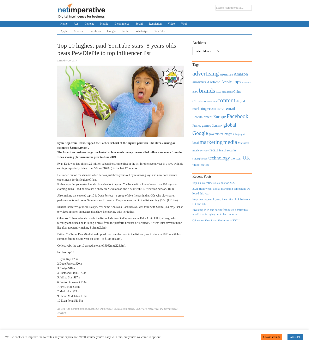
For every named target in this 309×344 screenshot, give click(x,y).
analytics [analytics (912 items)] (199, 82)
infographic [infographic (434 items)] (239, 133)
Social (139, 23)
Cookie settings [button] (271, 336)
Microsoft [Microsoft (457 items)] (243, 143)
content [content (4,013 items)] (226, 100)
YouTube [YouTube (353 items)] (205, 164)
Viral (184, 23)
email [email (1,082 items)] (230, 108)
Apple (63, 31)
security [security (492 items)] (231, 150)
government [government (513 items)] (216, 133)
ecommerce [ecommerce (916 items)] (216, 108)
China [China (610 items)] (237, 91)
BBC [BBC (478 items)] (195, 91)
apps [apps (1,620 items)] (236, 81)
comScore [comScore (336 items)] (212, 101)
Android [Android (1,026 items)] (213, 82)
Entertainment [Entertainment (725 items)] (202, 117)
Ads (76, 23)
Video (171, 23)
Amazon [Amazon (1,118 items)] (241, 74)
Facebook (95, 31)
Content (89, 23)
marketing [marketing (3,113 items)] (211, 142)
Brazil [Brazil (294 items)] (218, 92)
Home (63, 23)
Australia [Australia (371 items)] (246, 82)
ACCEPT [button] (295, 336)
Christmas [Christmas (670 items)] (199, 101)
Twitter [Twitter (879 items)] (236, 158)
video (174, 308)
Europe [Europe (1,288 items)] (219, 116)
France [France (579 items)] (196, 125)
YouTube (159, 31)
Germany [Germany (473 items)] (217, 125)
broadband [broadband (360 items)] (227, 91)
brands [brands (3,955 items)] (207, 90)
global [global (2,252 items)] (229, 125)
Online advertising (89, 308)
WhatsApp (142, 31)
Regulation (155, 23)
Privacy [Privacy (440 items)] (204, 150)
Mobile (104, 23)
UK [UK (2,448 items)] (246, 158)
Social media (127, 308)
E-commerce (122, 23)
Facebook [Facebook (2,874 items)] (237, 116)
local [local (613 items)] (195, 143)
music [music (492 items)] (195, 150)
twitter (125, 31)
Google (111, 31)
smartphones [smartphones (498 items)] (199, 158)
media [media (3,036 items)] (230, 142)
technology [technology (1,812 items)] (219, 158)
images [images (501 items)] (228, 133)
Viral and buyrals (163, 308)
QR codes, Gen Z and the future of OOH (215, 220)
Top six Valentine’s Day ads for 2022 (213, 183)
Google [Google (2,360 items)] (200, 133)
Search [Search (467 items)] (222, 150)
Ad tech (61, 308)
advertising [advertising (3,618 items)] (205, 73)
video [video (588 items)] (196, 164)
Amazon (78, 31)
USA (137, 308)
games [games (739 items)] (206, 125)
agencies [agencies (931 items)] (226, 74)
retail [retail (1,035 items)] (214, 150)
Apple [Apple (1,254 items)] (226, 81)
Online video (106, 308)
